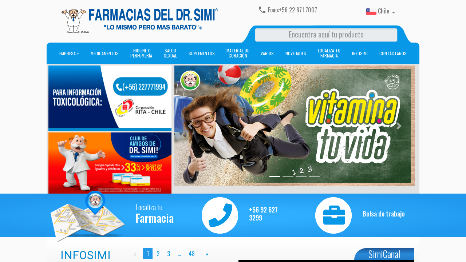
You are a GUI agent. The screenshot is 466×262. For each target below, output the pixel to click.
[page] (205, 253)
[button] (189, 126)
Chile (378, 12)
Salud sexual (170, 53)
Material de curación (237, 53)
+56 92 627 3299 (263, 214)
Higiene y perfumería (141, 53)
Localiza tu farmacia (329, 53)
